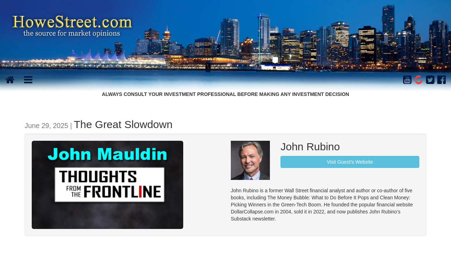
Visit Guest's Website (350, 162)
